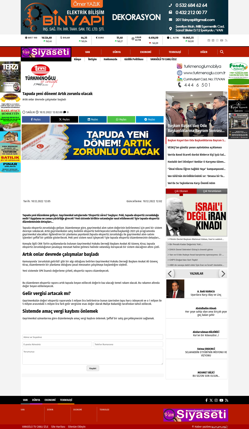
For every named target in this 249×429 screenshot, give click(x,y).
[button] (222, 52)
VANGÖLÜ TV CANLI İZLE (163, 59)
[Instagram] (217, 40)
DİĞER (203, 52)
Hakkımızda (110, 59)
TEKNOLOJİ (175, 52)
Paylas (36, 119)
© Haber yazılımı (210, 426)
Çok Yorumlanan (212, 191)
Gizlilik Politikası (133, 59)
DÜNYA (117, 52)
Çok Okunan (181, 191)
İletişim (92, 59)
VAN (87, 52)
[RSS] (226, 40)
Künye (77, 59)
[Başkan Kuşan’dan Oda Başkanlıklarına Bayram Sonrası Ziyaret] (196, 114)
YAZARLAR (196, 273)
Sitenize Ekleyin (76, 426)
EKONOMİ (145, 52)
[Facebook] (209, 40)
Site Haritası (58, 426)
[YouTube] (221, 40)
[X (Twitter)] (213, 40)
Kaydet (92, 368)
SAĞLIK (30, 112)
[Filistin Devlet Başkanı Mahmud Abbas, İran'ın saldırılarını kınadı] (196, 215)
